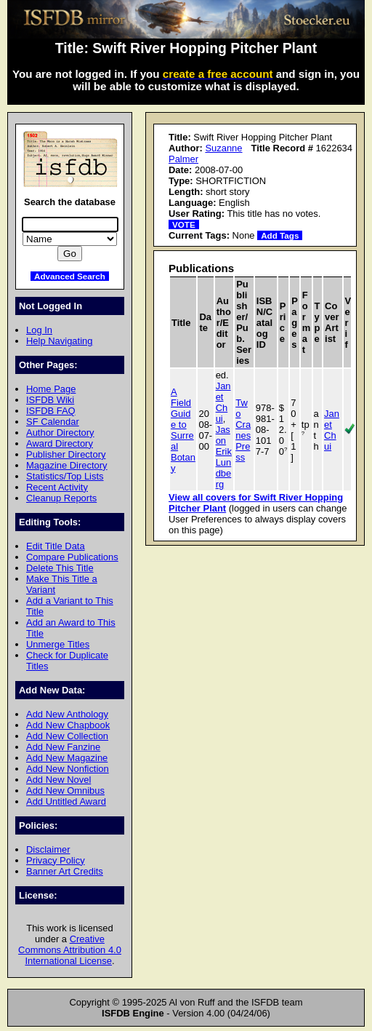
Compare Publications (72, 557)
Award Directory (59, 443)
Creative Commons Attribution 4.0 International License (69, 950)
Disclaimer (48, 849)
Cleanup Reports (61, 498)
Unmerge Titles (57, 644)
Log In (39, 330)
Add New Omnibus (65, 790)
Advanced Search (69, 276)
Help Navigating (59, 340)
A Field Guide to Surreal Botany (183, 430)
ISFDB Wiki (50, 399)
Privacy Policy (55, 860)
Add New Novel (58, 779)
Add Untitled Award (66, 801)
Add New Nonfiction (67, 768)
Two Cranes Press (243, 430)
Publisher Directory (65, 454)
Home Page (51, 388)
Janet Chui (223, 402)
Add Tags (280, 235)
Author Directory (60, 432)
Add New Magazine (67, 757)
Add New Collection (67, 736)
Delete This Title (60, 567)
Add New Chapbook (68, 725)
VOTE (183, 224)
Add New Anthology (67, 714)
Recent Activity (57, 487)
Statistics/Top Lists (65, 476)
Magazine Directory (67, 465)
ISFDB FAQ (51, 410)
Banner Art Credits (64, 871)
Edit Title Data (55, 546)
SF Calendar (52, 421)
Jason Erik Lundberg (224, 457)
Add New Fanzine (63, 746)
